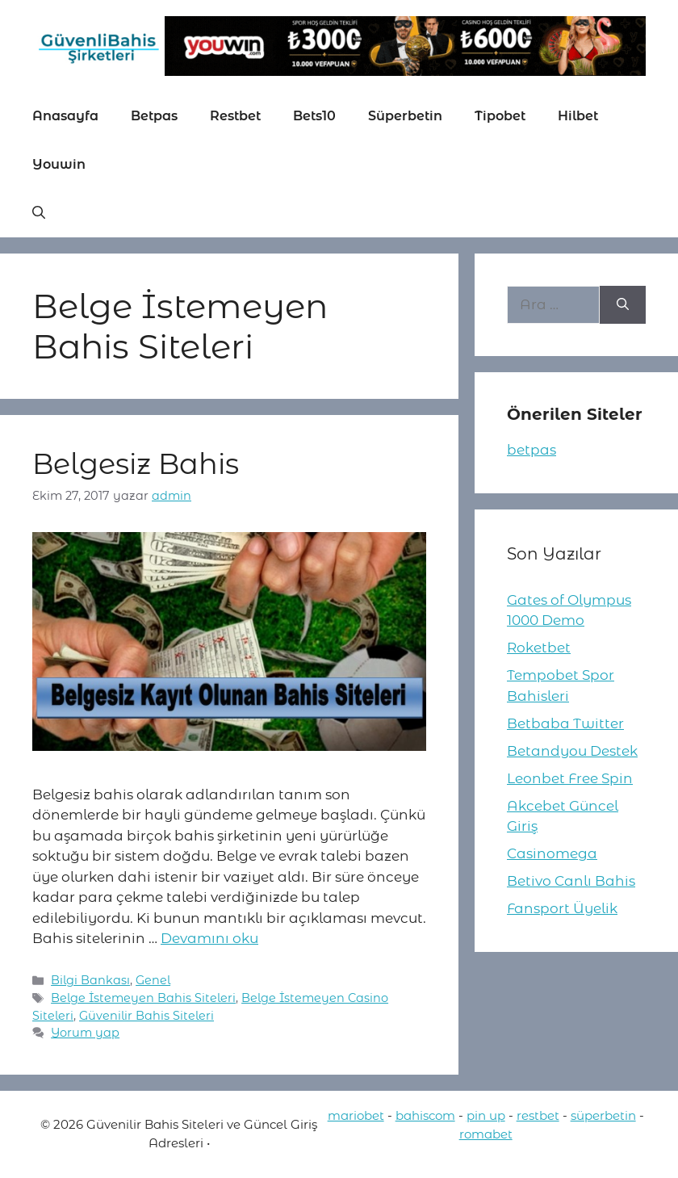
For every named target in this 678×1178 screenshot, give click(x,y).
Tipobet (500, 116)
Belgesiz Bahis (135, 463)
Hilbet (578, 116)
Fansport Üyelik (562, 908)
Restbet (235, 116)
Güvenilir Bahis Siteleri (146, 1015)
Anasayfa (65, 116)
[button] (38, 213)
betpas (531, 450)
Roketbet (539, 647)
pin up (486, 1115)
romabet (486, 1134)
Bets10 (314, 116)
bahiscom (425, 1115)
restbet (538, 1115)
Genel (153, 980)
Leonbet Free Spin (570, 778)
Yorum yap (85, 1032)
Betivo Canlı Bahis (571, 881)
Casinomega (552, 853)
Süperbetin (405, 116)
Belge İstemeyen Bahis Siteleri (143, 998)
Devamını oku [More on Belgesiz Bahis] (209, 938)
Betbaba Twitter (565, 723)
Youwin (59, 164)
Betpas (154, 116)
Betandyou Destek (572, 751)
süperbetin (603, 1115)
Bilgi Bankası (90, 980)
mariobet (356, 1115)
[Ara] (623, 305)
